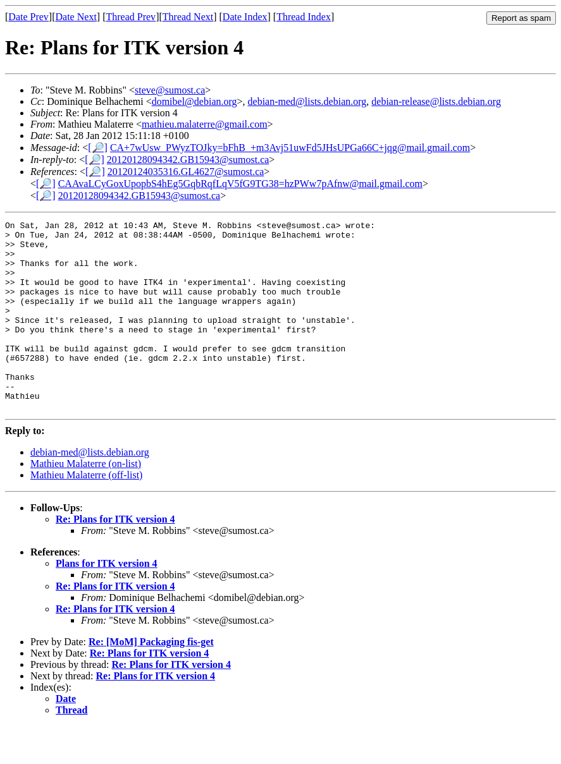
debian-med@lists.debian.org (307, 101)
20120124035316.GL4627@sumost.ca (186, 171)
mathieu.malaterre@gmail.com (205, 124)
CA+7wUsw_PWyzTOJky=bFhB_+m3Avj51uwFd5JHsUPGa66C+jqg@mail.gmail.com (290, 147)
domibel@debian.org (194, 101)
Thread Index (303, 16)
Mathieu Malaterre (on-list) (85, 501)
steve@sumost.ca (170, 90)
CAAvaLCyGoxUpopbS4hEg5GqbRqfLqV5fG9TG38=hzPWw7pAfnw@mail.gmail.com (240, 183)
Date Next (76, 16)
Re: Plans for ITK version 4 (115, 557)
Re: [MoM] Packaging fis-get (151, 679)
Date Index (245, 16)
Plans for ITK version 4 (106, 601)
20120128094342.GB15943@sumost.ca (188, 159)
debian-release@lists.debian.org (436, 101)
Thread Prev (131, 16)
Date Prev (28, 16)
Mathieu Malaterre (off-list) (86, 512)
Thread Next (188, 16)
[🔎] (98, 147)
